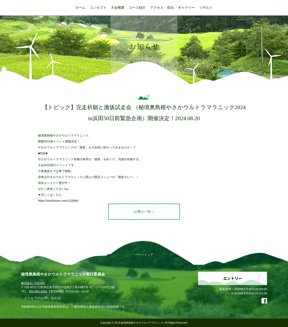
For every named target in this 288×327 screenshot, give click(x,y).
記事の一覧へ (144, 211)
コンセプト (98, 7)
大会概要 (117, 7)
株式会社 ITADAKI (33, 283)
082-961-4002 (38, 291)
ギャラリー (186, 7)
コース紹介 (137, 7)
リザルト (206, 7)
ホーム (80, 7)
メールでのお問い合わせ (42, 298)
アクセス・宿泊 (162, 7)
